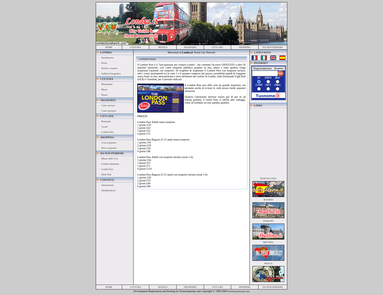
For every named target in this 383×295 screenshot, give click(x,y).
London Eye (107, 169)
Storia (104, 63)
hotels (163, 47)
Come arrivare (108, 105)
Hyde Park (106, 174)
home (109, 47)
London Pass (107, 132)
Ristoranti (106, 121)
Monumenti (107, 84)
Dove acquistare (109, 148)
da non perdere (273, 47)
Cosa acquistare (108, 142)
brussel (268, 242)
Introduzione (107, 57)
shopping (245, 47)
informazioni (107, 185)
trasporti (190, 47)
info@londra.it (108, 190)
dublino (268, 221)
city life (217, 47)
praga (268, 263)
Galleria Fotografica (111, 73)
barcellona (268, 178)
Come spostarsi (108, 110)
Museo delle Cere (109, 158)
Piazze (104, 94)
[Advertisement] (268, 141)
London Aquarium (110, 164)
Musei (104, 89)
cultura (135, 47)
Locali (104, 126)
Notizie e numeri (109, 68)
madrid (268, 199)
